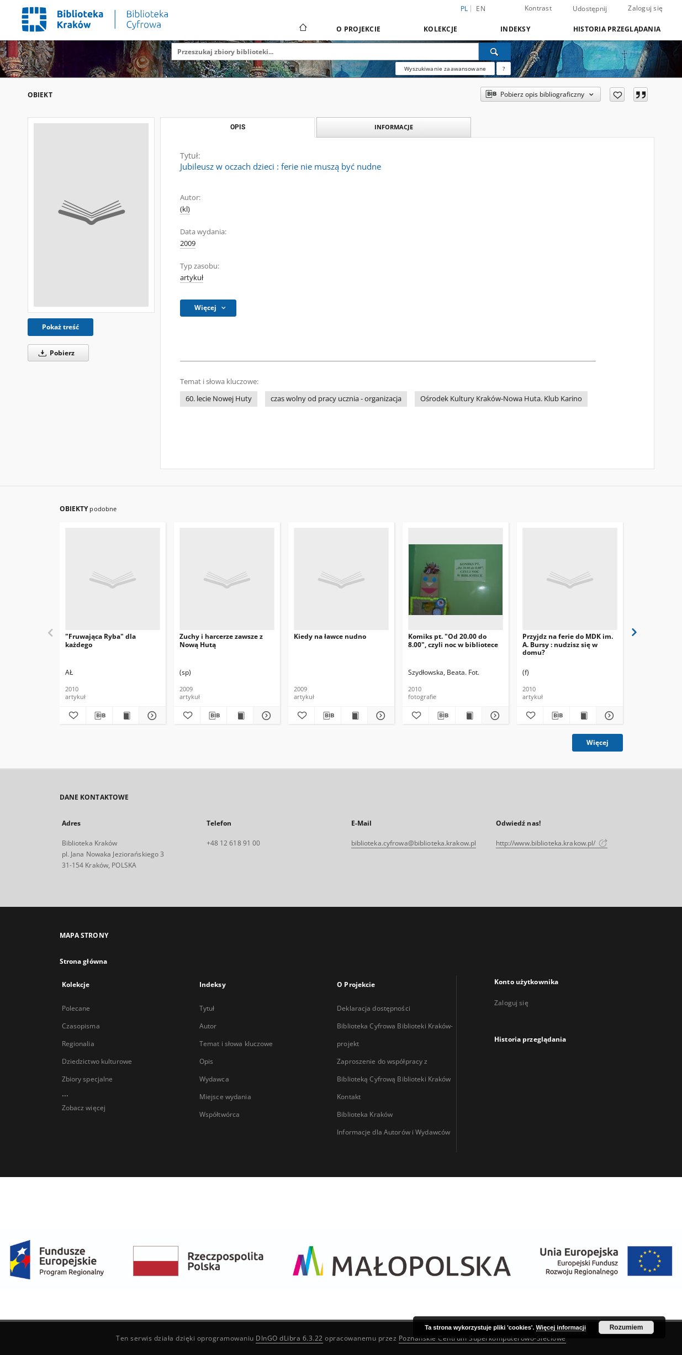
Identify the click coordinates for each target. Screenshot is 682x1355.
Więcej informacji (561, 1327)
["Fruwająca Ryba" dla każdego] (113, 579)
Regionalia (78, 1043)
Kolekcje (440, 29)
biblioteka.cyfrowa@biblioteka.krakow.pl (414, 843)
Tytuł (207, 1008)
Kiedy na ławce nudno (330, 636)
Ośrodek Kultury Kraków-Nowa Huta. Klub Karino (501, 398)
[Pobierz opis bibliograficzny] (99, 715)
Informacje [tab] (393, 127)
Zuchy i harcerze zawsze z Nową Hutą (221, 640)
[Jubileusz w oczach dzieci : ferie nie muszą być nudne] (91, 215)
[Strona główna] (302, 29)
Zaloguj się (645, 8)
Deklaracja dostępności (373, 1008)
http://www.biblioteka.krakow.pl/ (552, 843)
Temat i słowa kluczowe (236, 1043)
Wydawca (214, 1079)
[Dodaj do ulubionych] (617, 94)
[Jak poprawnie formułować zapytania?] (503, 68)
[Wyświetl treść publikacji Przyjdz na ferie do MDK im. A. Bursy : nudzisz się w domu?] (583, 715)
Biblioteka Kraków (365, 1114)
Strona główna (84, 961)
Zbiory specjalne (87, 1079)
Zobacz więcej (84, 1107)
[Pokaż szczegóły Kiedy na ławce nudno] (379, 715)
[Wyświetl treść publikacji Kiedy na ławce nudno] (354, 715)
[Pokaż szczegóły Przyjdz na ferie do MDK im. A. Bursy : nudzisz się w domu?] (608, 715)
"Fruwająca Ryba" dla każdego (100, 640)
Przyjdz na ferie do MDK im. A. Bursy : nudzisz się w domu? (567, 644)
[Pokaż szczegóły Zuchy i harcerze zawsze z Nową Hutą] (265, 715)
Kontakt (349, 1096)
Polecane (76, 1008)
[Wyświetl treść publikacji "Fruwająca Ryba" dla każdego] (126, 715)
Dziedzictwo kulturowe (97, 1061)
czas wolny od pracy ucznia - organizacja (336, 398)
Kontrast (538, 8)
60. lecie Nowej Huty (219, 398)
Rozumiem (626, 1327)
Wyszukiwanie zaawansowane (445, 68)
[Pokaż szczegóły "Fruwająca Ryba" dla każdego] (150, 715)
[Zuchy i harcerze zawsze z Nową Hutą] (227, 579)
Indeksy (515, 29)
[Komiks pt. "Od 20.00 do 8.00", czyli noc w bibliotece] (456, 579)
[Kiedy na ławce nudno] (341, 579)
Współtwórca (219, 1114)
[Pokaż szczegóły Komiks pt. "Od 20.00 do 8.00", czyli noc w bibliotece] (493, 715)
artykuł (191, 277)
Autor (208, 1026)
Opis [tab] (237, 127)
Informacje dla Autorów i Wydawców (393, 1132)
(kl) (185, 209)
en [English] (480, 8)
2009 (187, 243)
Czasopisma (81, 1026)
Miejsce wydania (225, 1096)
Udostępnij (590, 8)
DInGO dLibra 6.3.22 (289, 1338)
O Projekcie (358, 29)
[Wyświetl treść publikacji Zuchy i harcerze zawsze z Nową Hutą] (240, 715)
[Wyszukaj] (495, 51)
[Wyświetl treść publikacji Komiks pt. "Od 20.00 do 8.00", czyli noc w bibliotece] (469, 715)
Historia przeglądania (616, 29)
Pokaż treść (60, 327)
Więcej (597, 742)
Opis (206, 1061)
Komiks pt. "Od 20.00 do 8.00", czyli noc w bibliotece (453, 640)
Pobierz (55, 352)
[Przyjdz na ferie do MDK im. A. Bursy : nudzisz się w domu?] (570, 579)
